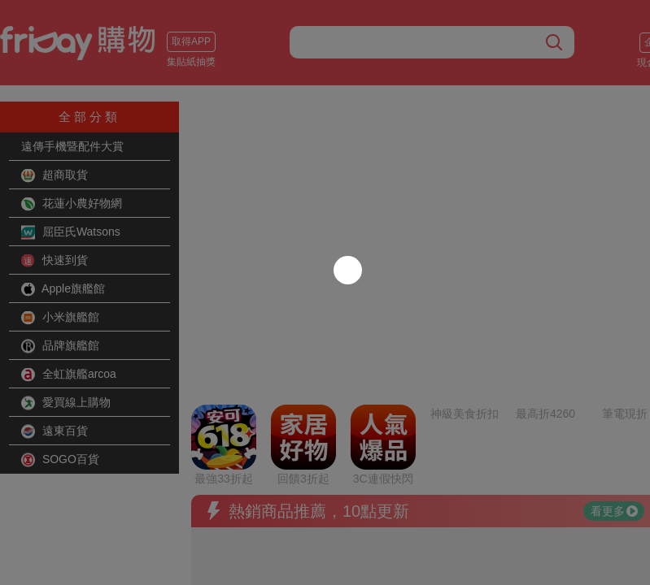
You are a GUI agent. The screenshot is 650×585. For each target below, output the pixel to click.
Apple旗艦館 (63, 289)
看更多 (614, 402)
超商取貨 (54, 175)
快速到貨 (54, 261)
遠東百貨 (54, 431)
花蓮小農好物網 (71, 204)
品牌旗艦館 (60, 346)
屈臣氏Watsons (70, 232)
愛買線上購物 (66, 403)
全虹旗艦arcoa (68, 374)
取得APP (191, 41)
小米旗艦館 (60, 317)
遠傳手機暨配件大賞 (72, 146)
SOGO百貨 (60, 460)
